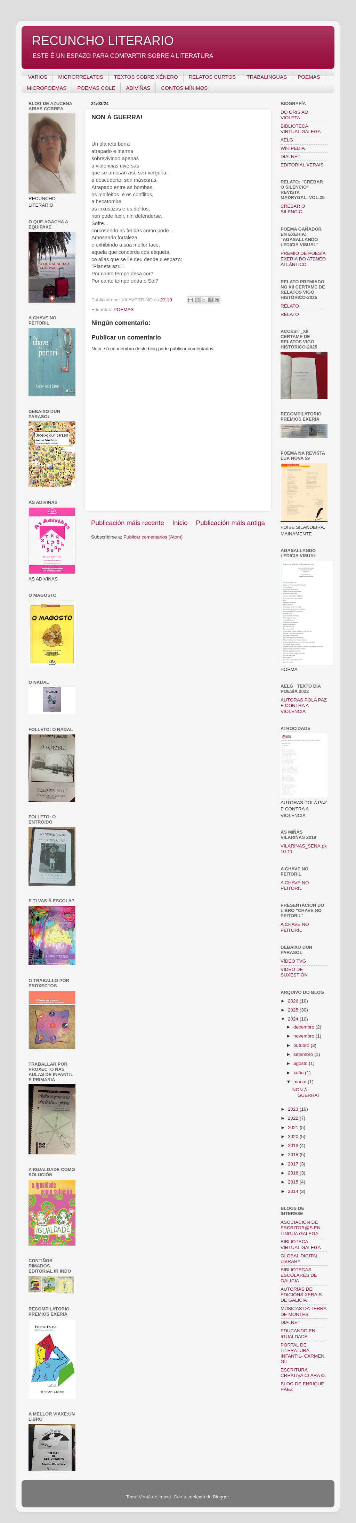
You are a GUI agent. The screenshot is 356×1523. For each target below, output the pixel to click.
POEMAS (309, 77)
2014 (294, 1191)
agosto (301, 1063)
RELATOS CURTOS (212, 77)
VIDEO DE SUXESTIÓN (294, 972)
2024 (294, 1019)
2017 (294, 1164)
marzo (300, 1081)
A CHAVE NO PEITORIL (295, 885)
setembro (303, 1054)
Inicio (180, 522)
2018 (294, 1154)
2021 (294, 1127)
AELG (287, 140)
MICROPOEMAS (46, 88)
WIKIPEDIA (293, 148)
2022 (294, 1118)
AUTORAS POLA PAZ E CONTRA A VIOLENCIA (304, 705)
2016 (294, 1173)
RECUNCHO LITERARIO (103, 41)
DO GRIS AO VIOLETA (294, 115)
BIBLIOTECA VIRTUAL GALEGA (301, 128)
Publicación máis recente (127, 522)
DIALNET (290, 156)
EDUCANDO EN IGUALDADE (298, 1333)
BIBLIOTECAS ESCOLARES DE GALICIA (299, 1275)
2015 (294, 1182)
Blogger (221, 1496)
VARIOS (38, 77)
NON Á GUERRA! (305, 1092)
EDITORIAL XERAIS (302, 164)
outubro (302, 1045)
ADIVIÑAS (138, 88)
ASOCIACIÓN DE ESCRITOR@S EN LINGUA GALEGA (301, 1228)
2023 (294, 1109)
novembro (304, 1036)
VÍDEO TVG (293, 961)
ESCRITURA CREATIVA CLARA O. (303, 1372)
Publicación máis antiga (230, 522)
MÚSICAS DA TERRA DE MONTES (303, 1311)
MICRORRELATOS (80, 77)
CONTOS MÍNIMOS (184, 88)
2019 (294, 1145)
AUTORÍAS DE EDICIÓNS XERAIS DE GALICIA (301, 1295)
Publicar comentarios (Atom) (153, 537)
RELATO (290, 306)
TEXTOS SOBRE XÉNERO (146, 77)
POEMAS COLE (96, 88)
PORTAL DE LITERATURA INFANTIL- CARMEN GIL (302, 1353)
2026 (294, 1001)
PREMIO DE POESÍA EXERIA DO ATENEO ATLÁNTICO (303, 259)
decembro (304, 1027)
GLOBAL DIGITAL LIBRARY (299, 1258)
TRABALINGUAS (266, 77)
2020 (294, 1136)
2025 (294, 1010)
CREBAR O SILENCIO (293, 209)
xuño (299, 1072)
